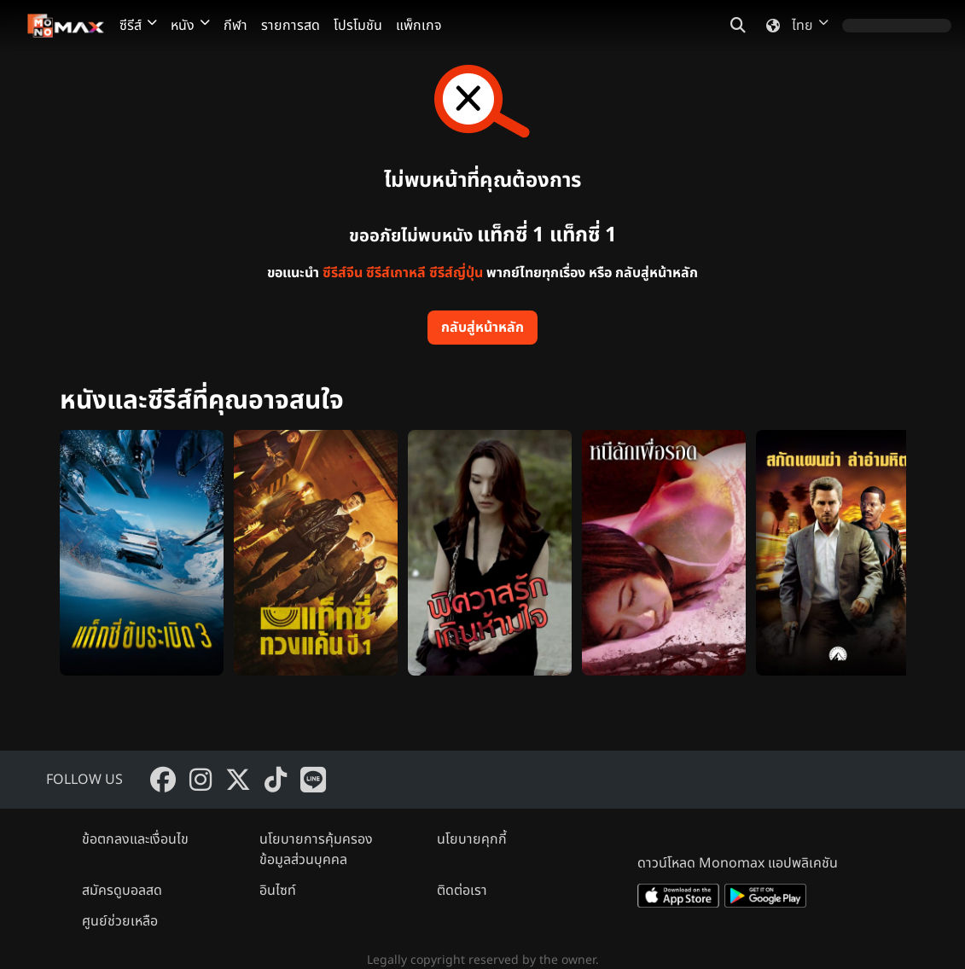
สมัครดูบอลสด (122, 890)
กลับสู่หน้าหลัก (482, 327)
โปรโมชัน (358, 25)
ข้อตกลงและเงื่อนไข (135, 839)
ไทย (793, 25)
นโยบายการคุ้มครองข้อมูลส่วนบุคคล (316, 849)
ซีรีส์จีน (343, 273)
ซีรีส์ (138, 25)
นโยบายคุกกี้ (472, 839)
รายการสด (290, 25)
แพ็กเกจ (419, 25)
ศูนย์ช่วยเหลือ (120, 921)
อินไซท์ (277, 890)
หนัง (190, 25)
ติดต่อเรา (462, 890)
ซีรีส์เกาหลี (396, 273)
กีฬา (235, 25)
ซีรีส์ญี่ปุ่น (456, 273)
